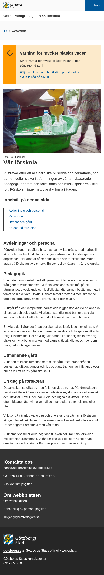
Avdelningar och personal (26, 210)
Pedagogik (16, 216)
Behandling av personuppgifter (24, 509)
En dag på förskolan (22, 227)
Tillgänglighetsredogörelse (21, 517)
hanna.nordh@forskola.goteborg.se (27, 467)
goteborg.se (12, 550)
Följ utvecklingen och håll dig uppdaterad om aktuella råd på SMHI (50, 75)
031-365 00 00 (13, 563)
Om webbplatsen (15, 500)
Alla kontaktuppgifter (17, 484)
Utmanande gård (20, 222)
